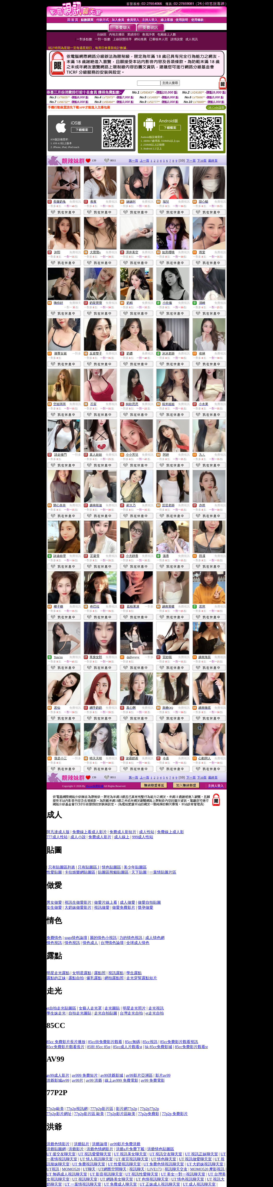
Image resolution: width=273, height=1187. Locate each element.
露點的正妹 (56, 978)
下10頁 (201, 160)
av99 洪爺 (94, 1080)
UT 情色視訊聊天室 (187, 1179)
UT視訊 (53, 1169)
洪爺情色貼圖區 (160, 1149)
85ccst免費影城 (95, 786)
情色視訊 (54, 943)
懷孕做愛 (145, 907)
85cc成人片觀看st (127, 1047)
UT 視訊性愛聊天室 (141, 1174)
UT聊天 (89, 1169)
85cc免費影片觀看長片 (66, 1047)
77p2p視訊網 (77, 1109)
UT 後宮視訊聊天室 (131, 1159)
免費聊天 (75, 303)
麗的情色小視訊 (103, 938)
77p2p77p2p (149, 1109)
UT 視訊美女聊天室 (130, 1154)
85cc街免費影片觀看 (105, 1042)
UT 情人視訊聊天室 (96, 1159)
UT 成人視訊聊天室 (199, 1184)
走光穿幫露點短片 (141, 978)
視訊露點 (116, 973)
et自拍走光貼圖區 (61, 1008)
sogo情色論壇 (76, 938)
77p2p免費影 (148, 1114)
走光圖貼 (112, 1008)
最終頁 (213, 160)
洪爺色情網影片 (99, 1149)
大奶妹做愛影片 (78, 907)
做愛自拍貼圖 (149, 902)
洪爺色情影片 (58, 1144)
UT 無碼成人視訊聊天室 (67, 1174)
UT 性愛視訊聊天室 (124, 1164)
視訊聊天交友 (176, 1169)
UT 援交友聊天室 (61, 1154)
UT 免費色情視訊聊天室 (163, 1164)
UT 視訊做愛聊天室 (195, 1159)
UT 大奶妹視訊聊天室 (205, 1164)
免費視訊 (75, 201)
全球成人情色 (137, 943)
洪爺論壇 (99, 1144)
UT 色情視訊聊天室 (152, 1179)
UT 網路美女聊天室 (116, 1179)
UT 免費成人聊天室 (120, 1184)
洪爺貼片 (81, 1144)
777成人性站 (57, 837)
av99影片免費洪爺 (125, 1144)
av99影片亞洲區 (139, 1075)
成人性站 (146, 832)
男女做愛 (54, 902)
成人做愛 (127, 902)
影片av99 (162, 1075)
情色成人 (90, 943)
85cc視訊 (150, 1042)
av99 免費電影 (153, 1080)
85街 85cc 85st (98, 1047)
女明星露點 (81, 973)
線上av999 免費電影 (121, 1080)
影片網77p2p (126, 1109)
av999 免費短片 (85, 1075)
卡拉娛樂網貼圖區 (80, 872)
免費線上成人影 (170, 832)
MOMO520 (71, 1169)
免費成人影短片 (122, 832)
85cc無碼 (132, 1042)
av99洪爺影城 (111, 1075)
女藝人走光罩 (90, 1008)
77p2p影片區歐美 (121, 1114)
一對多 (76, 353)
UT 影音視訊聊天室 (106, 1174)
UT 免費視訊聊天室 (88, 1164)
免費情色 (54, 938)
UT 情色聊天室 (163, 1159)
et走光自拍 (155, 1013)
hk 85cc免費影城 (158, 1047)
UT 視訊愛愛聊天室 (94, 1154)
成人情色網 (154, 938)
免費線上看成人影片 (89, 832)
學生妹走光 (56, 1013)
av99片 (77, 1080)
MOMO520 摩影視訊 (207, 1169)
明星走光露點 (58, 973)
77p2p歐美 (55, 1109)
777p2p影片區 (101, 1109)
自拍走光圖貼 (79, 1013)
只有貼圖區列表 (61, 867)
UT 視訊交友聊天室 (165, 1154)
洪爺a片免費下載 (130, 1149)
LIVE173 (154, 1169)
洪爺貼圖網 (56, 1149)
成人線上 (121, 837)
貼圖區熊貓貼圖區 (113, 872)
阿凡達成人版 (58, 832)
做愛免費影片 (123, 907)
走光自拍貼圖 (105, 1013)
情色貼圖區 (111, 867)
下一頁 (191, 160)
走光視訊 (156, 1008)
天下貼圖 (139, 872)
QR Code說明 (216, 107)
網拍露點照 (114, 978)
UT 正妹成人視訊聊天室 (160, 1184)
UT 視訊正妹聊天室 (201, 1154)
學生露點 (134, 973)
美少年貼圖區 (135, 867)
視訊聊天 (137, 1169)
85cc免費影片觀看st (191, 1047)
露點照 (100, 973)
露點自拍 (76, 978)
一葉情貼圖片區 (162, 872)
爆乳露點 (94, 978)
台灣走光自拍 (131, 1013)
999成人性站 (142, 837)
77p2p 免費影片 (175, 1114)
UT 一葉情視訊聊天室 (83, 1184)
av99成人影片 (58, 1075)
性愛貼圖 (54, 872)
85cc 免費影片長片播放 (66, 1042)
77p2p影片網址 (59, 1114)
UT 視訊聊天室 (84, 1179)
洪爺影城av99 (58, 1080)
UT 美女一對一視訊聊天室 (183, 1174)
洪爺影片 (76, 1149)
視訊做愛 (101, 907)
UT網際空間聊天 (112, 1169)
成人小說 (78, 837)
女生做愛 (54, 907)
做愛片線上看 (105, 902)
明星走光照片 (134, 1008)
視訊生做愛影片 (78, 902)
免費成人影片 (99, 837)
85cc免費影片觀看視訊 (179, 1042)
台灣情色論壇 (112, 943)
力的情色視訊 (130, 938)
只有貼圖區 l (88, 867)
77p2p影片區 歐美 (89, 1114)
